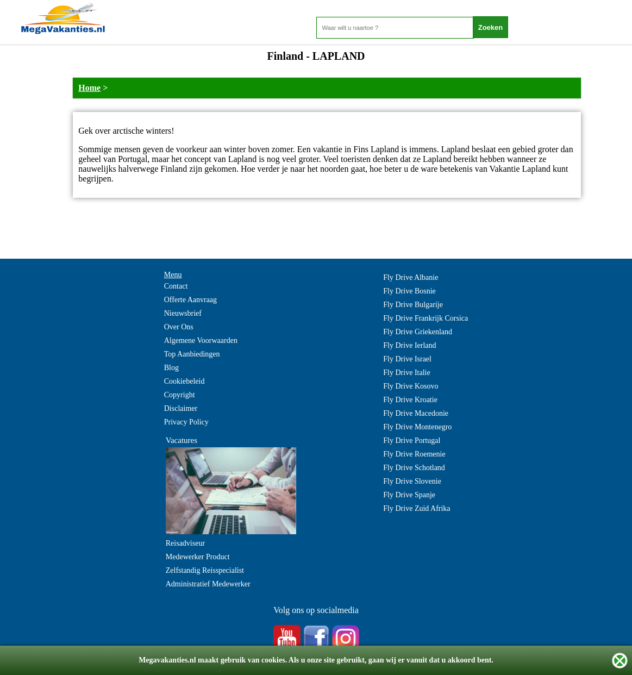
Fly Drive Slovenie (412, 481)
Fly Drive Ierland (409, 345)
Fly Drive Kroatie (410, 400)
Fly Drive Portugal (411, 440)
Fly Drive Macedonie (415, 413)
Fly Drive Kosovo (410, 386)
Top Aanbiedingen (192, 354)
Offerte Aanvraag (190, 300)
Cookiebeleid (184, 381)
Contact (176, 286)
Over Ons (178, 327)
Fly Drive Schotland (414, 468)
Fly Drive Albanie (410, 277)
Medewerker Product (198, 557)
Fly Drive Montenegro (417, 427)
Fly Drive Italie (406, 372)
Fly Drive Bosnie (409, 291)
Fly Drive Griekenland (417, 332)
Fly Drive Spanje (409, 495)
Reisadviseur (185, 543)
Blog (171, 368)
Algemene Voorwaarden (200, 340)
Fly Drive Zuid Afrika (416, 508)
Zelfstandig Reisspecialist (205, 570)
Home (89, 87)
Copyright (179, 395)
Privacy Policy (186, 422)
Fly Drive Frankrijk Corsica (425, 318)
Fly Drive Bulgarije (413, 305)
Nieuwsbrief (183, 313)
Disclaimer (180, 408)
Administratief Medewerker (208, 584)
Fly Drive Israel (407, 359)
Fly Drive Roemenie (414, 454)
